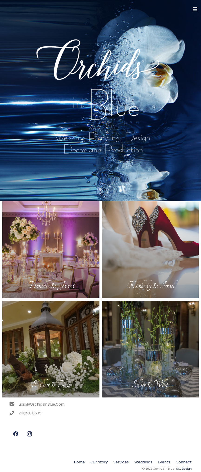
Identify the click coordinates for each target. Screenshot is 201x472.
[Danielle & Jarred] (50, 249)
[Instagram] (29, 434)
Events (164, 462)
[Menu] (195, 9)
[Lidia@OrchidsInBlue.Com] (14, 404)
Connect (184, 462)
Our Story (99, 462)
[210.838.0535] (14, 413)
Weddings (143, 462)
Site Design (184, 469)
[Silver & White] (150, 349)
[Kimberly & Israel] (150, 249)
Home (79, 462)
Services (121, 462)
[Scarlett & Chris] (50, 349)
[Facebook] (15, 434)
